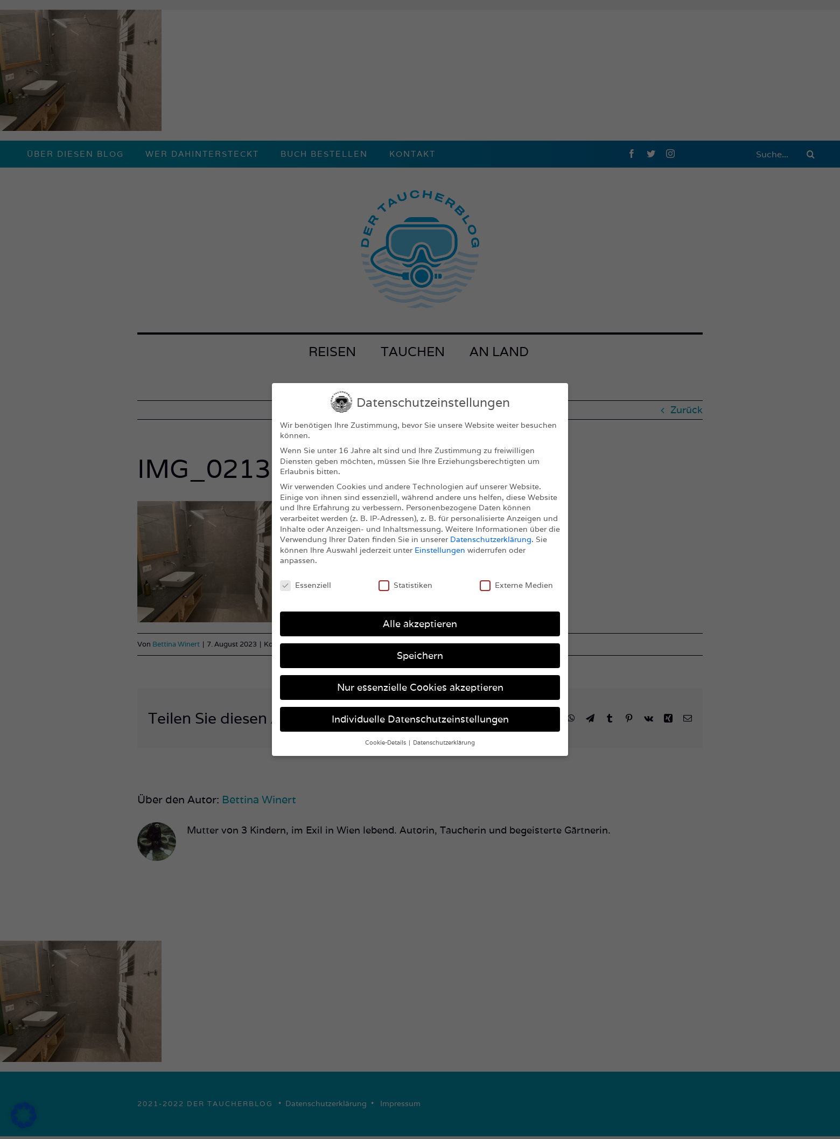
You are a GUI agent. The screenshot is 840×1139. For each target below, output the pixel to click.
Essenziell (305, 585)
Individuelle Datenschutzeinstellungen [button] (420, 719)
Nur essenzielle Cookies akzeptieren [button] (420, 687)
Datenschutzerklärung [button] (444, 742)
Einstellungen (440, 550)
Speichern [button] (420, 655)
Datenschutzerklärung (490, 539)
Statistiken (405, 585)
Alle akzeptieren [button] (420, 623)
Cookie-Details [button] (386, 742)
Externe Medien (516, 585)
